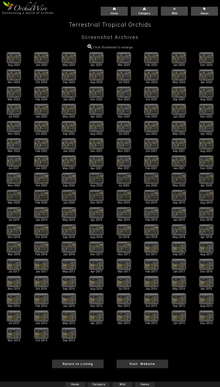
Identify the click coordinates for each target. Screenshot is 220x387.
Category (98, 384)
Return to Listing (78, 364)
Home (75, 384)
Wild (122, 384)
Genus (144, 384)
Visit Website (142, 364)
